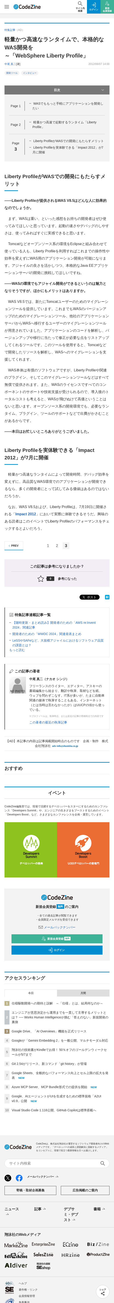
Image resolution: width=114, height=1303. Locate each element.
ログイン (56, 950)
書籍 (99, 1209)
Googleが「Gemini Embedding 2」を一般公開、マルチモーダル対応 (60, 1040)
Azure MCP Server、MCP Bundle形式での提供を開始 (49, 1087)
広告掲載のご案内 (85, 1190)
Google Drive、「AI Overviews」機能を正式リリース (49, 1031)
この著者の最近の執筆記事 (48, 722)
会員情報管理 (27, 1296)
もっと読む (17, 650)
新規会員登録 (56, 939)
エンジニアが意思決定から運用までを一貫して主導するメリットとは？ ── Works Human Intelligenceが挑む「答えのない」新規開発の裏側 (60, 1017)
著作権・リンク (28, 1289)
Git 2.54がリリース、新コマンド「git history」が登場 (49, 1064)
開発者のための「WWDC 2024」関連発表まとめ (46, 634)
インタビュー (29, 73)
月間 (83, 993)
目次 (79, 90)
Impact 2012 (25, 514)
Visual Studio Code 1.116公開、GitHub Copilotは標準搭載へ (54, 1110)
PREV (12, 546)
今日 (31, 993)
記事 (40, 1209)
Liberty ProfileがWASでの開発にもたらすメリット (68, 141)
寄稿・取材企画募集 (30, 1190)
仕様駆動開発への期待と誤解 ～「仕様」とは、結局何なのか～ (57, 1003)
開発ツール (12, 73)
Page (16, 106)
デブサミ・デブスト (71, 1214)
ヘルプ (23, 1283)
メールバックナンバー (57, 927)
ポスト (89, 597)
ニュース (12, 1212)
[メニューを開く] (7, 7)
